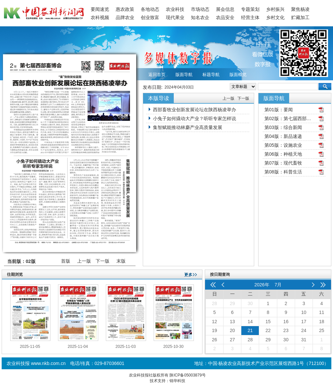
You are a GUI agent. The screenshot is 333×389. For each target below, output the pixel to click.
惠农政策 (125, 9)
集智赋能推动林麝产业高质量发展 (187, 127)
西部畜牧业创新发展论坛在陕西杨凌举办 (194, 109)
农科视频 (100, 17)
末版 (121, 261)
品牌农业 (125, 17)
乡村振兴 (275, 9)
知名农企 (200, 17)
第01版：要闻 (278, 109)
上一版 (84, 261)
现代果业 (175, 17)
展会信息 (225, 9)
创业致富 (150, 17)
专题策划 (250, 9)
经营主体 (250, 17)
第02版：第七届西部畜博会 (289, 118)
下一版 (102, 261)
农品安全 (225, 17)
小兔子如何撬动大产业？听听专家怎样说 (194, 118)
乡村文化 (275, 17)
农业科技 (175, 9)
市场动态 (200, 9)
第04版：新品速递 (283, 136)
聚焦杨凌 (300, 9)
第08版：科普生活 (283, 171)
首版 (65, 261)
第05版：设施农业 (283, 145)
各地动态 (150, 9)
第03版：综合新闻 (283, 127)
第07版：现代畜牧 (283, 163)
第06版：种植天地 (283, 154)
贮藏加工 (300, 17)
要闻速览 (100, 9)
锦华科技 (177, 380)
